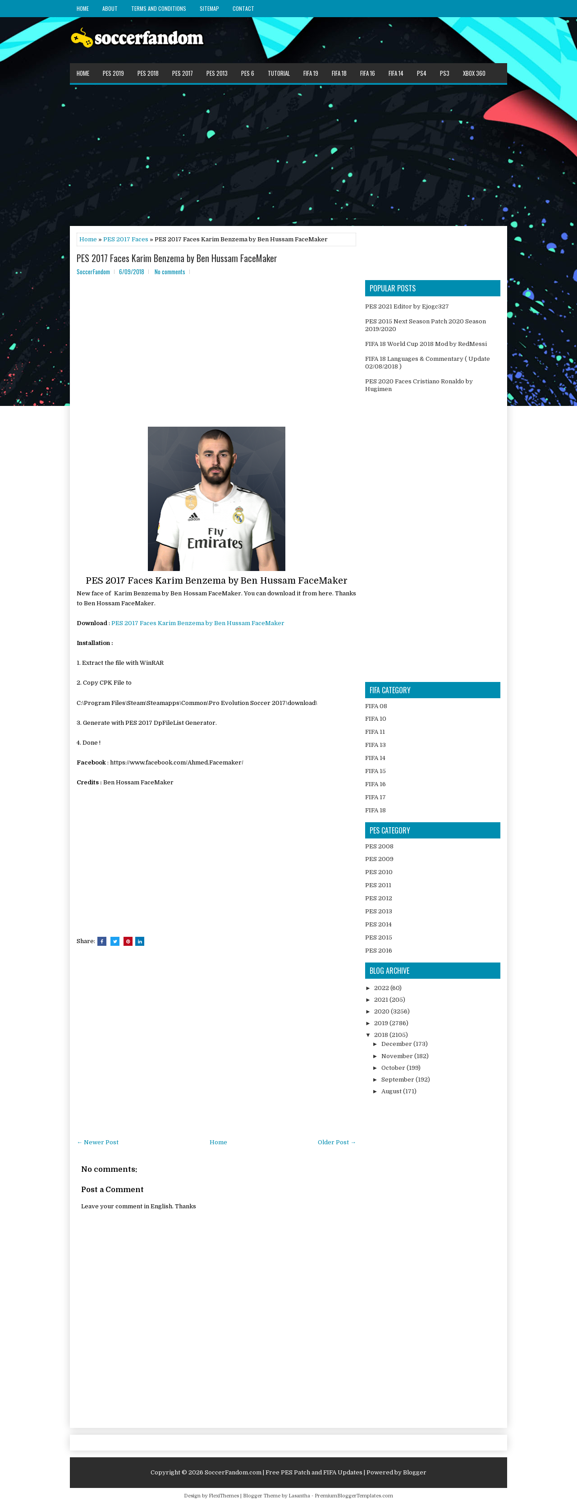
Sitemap (209, 8)
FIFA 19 (310, 73)
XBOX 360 (474, 73)
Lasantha (299, 1496)
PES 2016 (378, 950)
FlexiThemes (224, 1496)
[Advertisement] (288, 155)
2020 (382, 1011)
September (398, 1079)
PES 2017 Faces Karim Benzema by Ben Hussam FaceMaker (177, 258)
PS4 (421, 73)
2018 (381, 1035)
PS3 (444, 73)
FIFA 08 (376, 706)
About (110, 8)
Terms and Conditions (158, 8)
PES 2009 (379, 859)
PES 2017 (182, 73)
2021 (381, 999)
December (397, 1044)
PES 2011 (378, 885)
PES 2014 (378, 924)
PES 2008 (379, 846)
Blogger (414, 1472)
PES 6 (247, 73)
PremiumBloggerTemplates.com (354, 1496)
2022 (382, 988)
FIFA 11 (375, 731)
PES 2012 (378, 898)
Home (83, 8)
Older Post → (337, 1142)
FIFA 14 (396, 73)
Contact (243, 8)
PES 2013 (217, 73)
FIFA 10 (375, 718)
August (392, 1091)
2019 (381, 1023)
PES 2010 (379, 872)
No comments (170, 271)
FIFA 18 (339, 73)
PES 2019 (113, 73)
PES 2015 (378, 937)
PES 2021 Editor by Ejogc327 (407, 306)
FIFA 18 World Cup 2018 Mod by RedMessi (426, 344)
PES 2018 (148, 73)
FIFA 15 (375, 771)
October (394, 1067)
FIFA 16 (367, 73)
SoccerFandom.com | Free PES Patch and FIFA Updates (283, 1472)
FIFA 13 (375, 744)
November (397, 1056)
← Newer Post (98, 1142)
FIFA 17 (375, 797)
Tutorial (279, 73)
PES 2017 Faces (125, 239)
